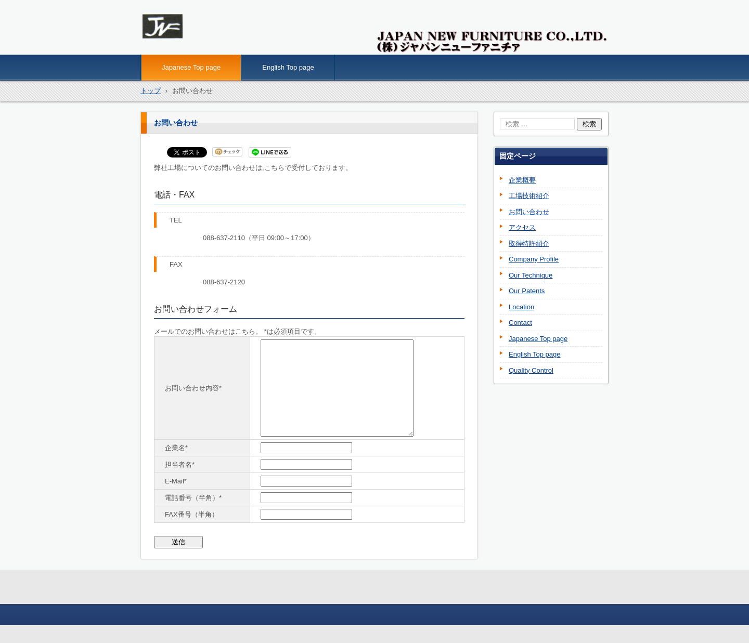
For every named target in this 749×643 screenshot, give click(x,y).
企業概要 (522, 180)
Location (521, 307)
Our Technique (530, 275)
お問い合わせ (529, 212)
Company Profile (534, 259)
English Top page (288, 67)
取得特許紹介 (529, 243)
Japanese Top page (191, 67)
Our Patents (527, 291)
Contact (520, 322)
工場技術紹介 (529, 196)
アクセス (522, 227)
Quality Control (531, 370)
